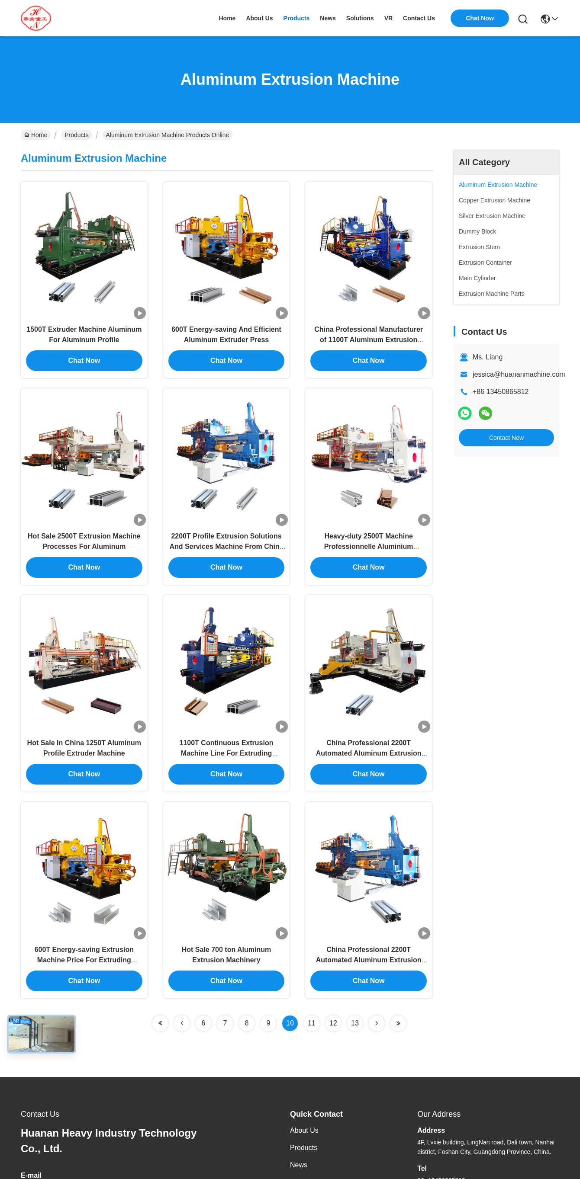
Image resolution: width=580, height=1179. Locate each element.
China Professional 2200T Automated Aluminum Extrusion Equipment (369, 746)
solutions (360, 18)
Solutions (304, 1172)
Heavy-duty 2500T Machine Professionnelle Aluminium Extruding (368, 542)
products (297, 18)
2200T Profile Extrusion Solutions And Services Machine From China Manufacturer (226, 542)
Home (227, 18)
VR (388, 18)
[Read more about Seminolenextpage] (160, 1014)
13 (355, 1013)
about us (259, 18)
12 (333, 1013)
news (328, 18)
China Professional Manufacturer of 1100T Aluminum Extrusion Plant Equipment (368, 337)
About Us (304, 1121)
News (298, 1155)
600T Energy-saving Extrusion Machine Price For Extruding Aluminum (84, 950)
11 (312, 1013)
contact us (419, 18)
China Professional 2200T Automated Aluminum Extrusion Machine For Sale (369, 950)
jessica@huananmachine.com (519, 374)
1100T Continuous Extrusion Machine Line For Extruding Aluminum (227, 746)
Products (76, 134)
